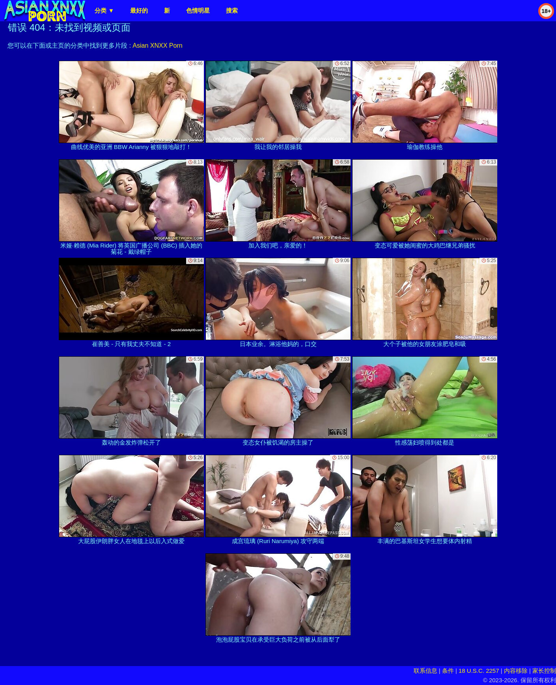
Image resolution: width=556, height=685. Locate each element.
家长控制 (544, 670)
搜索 (232, 10)
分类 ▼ (104, 10)
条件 (448, 670)
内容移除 (516, 670)
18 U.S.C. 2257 (479, 670)
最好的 (139, 10)
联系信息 (425, 670)
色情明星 (198, 10)
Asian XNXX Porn (157, 45)
